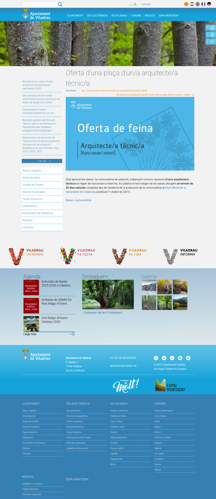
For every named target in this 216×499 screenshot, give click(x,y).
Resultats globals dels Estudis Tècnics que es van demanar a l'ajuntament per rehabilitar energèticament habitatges (39, 125)
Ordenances (30, 206)
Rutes (157, 421)
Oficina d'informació (164, 411)
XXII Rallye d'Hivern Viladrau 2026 (55, 319)
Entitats (114, 443)
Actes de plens (31, 177)
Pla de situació (117, 448)
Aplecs (158, 427)
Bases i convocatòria (78, 200)
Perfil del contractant (75, 443)
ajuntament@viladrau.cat (123, 365)
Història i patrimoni (119, 411)
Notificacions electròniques (78, 437)
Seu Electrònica (97, 15)
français (203, 4)
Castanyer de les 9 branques (102, 312)
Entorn (158, 432)
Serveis (114, 432)
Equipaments (116, 459)
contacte (146, 4)
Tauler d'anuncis (32, 199)
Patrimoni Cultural (163, 437)
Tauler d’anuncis (73, 432)
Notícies (27, 220)
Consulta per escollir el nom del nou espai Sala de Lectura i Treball (117, 90)
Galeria (158, 470)
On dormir (159, 459)
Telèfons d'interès (118, 416)
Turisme (136, 15)
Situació (158, 443)
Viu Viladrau (119, 15)
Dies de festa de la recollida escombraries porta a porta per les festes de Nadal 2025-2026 (41, 99)
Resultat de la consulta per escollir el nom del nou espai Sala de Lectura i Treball (153, 95)
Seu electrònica (73, 411)
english (198, 4)
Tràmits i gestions (74, 421)
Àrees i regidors (32, 170)
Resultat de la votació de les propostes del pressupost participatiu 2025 (38, 85)
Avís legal (159, 368)
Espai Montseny (169, 15)
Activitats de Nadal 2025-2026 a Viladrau (56, 283)
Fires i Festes (116, 421)
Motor (113, 464)
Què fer (158, 464)
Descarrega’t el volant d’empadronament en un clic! (38, 111)
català (186, 4)
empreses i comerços (32, 484)
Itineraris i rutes (117, 427)
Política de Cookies (176, 368)
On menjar (159, 453)
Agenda (114, 453)
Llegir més (29, 334)
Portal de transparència (77, 416)
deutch (209, 4)
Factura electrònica (75, 427)
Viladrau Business (30, 489)
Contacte (28, 227)
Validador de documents (77, 448)
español (192, 4)
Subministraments (119, 437)
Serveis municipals (34, 192)
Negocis (150, 15)
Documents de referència (38, 213)
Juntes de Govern (33, 184)
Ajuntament (75, 15)
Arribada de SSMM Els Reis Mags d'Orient (57, 301)
